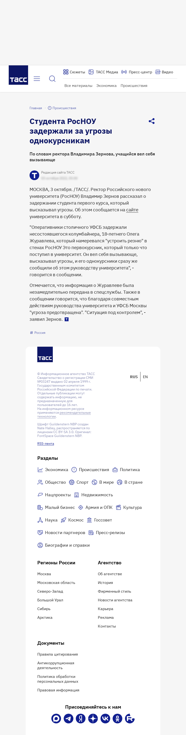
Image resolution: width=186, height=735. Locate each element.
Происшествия (134, 85)
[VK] (105, 718)
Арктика (45, 617)
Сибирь (43, 608)
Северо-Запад (50, 591)
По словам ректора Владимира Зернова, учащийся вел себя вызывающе (92, 156)
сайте (132, 210)
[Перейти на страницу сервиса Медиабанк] (103, 72)
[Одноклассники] (117, 718)
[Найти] (52, 79)
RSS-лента (45, 443)
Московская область (56, 582)
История (105, 582)
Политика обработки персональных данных (57, 679)
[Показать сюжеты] (74, 72)
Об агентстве (110, 573)
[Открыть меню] (37, 79)
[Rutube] (130, 718)
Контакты (107, 626)
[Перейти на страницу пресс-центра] (136, 72)
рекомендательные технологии (64, 414)
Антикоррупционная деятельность (55, 665)
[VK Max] (56, 718)
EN (145, 376)
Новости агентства (115, 599)
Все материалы (78, 85)
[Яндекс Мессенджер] (80, 718)
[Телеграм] (68, 718)
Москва (44, 573)
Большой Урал (50, 599)
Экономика (106, 85)
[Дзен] (93, 718)
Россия (37, 332)
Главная (36, 108)
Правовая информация (58, 690)
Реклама (106, 617)
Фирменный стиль (114, 591)
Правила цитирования (57, 654)
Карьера (105, 608)
